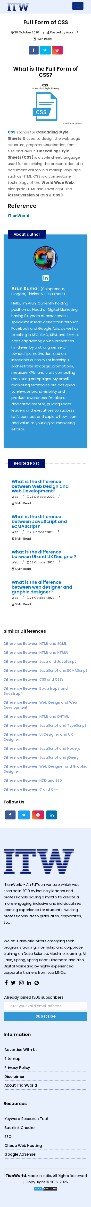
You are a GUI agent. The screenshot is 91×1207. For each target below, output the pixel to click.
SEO (7, 1136)
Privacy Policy (17, 1067)
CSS (12, 132)
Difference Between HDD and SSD (33, 780)
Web (15, 497)
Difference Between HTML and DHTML (36, 716)
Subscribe (45, 1016)
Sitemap (12, 1058)
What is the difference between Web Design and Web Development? (40, 486)
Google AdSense (19, 1154)
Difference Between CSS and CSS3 (34, 679)
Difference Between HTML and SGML (35, 643)
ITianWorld (18, 215)
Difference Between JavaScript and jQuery (41, 757)
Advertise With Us (21, 1049)
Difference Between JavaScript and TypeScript (45, 725)
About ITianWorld (20, 1085)
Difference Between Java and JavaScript (40, 661)
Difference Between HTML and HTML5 (36, 652)
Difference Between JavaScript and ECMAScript (45, 670)
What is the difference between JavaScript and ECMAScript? (39, 521)
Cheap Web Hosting (23, 1145)
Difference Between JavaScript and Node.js (42, 748)
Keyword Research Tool (26, 1118)
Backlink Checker (20, 1127)
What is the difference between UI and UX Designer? (44, 554)
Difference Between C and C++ (31, 789)
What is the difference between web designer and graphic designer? (42, 587)
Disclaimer (14, 1076)
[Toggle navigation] (77, 6)
